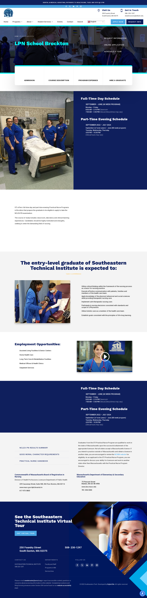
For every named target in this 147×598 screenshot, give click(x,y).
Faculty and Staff (50, 564)
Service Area (49, 571)
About (29, 22)
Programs (16, 22)
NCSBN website (120, 454)
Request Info (134, 22)
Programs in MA (50, 568)
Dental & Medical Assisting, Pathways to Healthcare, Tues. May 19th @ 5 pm (73, 2)
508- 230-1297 (130, 13)
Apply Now (118, 22)
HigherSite (110, 584)
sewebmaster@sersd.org (33, 580)
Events (60, 22)
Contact (70, 22)
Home (6, 22)
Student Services (44, 22)
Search (80, 22)
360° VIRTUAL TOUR (26, 533)
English (92, 22)
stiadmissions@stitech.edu (134, 16)
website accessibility (64, 585)
